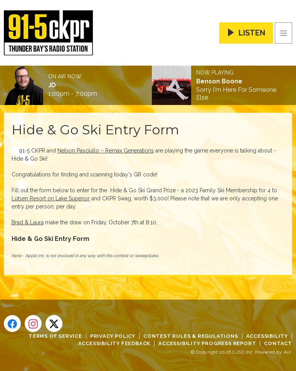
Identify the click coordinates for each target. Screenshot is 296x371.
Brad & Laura (28, 222)
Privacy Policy (112, 336)
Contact (278, 343)
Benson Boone (219, 81)
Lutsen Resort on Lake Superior (51, 198)
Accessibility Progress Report (207, 343)
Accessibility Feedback (114, 343)
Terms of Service (55, 336)
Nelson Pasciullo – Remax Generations (105, 150)
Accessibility (267, 336)
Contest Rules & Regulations (190, 336)
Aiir (287, 352)
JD (52, 85)
